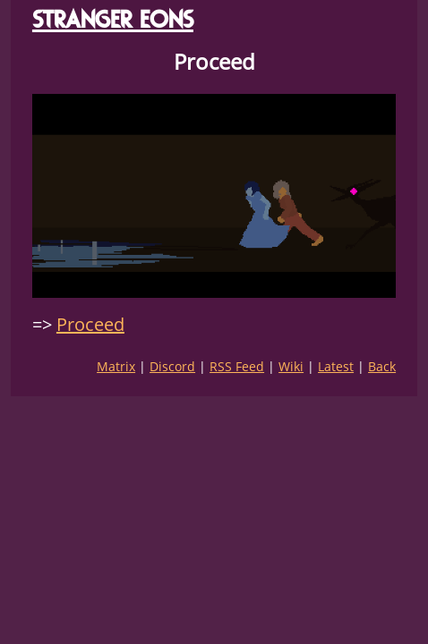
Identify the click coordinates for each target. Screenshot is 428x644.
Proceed (90, 324)
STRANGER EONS (112, 19)
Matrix (116, 366)
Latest (336, 366)
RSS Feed (237, 366)
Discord (172, 366)
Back (382, 366)
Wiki (291, 366)
